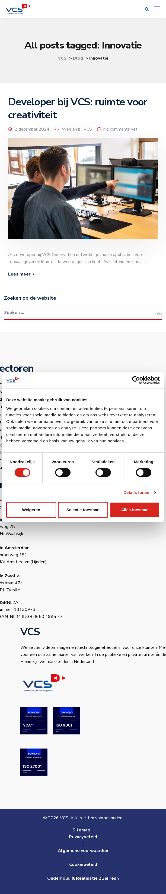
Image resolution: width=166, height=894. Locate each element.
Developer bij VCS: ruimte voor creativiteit (77, 108)
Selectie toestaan (83, 509)
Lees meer (19, 274)
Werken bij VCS (77, 129)
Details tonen (136, 492)
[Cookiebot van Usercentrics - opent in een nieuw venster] (136, 380)
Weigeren (31, 509)
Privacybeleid (83, 837)
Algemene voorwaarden (83, 851)
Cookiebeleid (83, 864)
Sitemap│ (82, 830)
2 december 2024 (32, 129)
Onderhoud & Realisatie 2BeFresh (83, 878)
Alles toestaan (135, 509)
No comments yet (120, 129)
